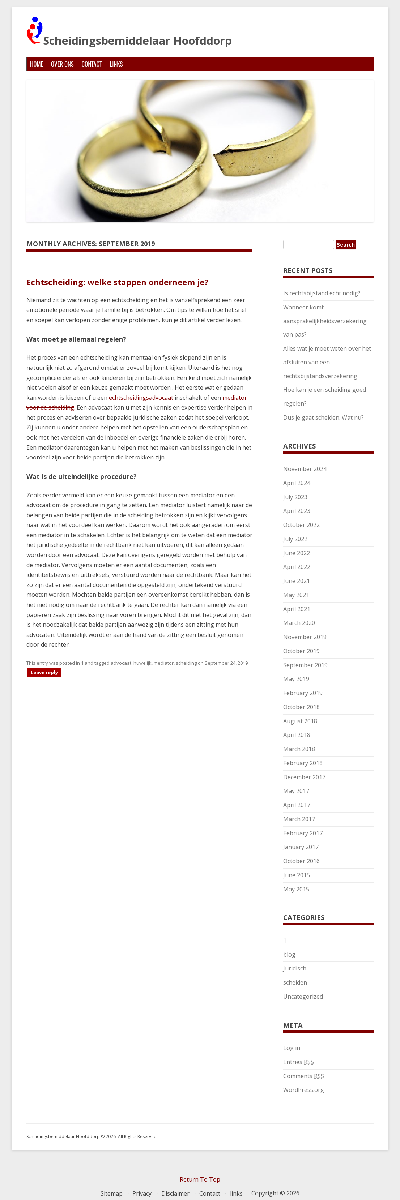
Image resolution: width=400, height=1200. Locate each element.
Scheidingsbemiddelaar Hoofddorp (129, 32)
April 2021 (296, 609)
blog (289, 955)
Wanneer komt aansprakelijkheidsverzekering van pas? (325, 321)
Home (36, 63)
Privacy (142, 1193)
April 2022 (296, 567)
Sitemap (112, 1193)
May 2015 (296, 889)
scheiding (186, 663)
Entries (298, 1062)
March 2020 (299, 623)
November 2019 (305, 637)
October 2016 (301, 861)
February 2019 (303, 693)
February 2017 (303, 833)
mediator (164, 663)
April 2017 (296, 805)
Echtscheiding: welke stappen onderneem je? (117, 282)
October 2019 (301, 651)
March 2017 (299, 819)
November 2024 (305, 469)
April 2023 (296, 511)
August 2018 (300, 721)
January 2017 (301, 847)
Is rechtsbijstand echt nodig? (322, 293)
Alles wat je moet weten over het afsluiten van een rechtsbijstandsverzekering (327, 362)
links (116, 63)
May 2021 (296, 595)
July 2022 (295, 539)
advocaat (121, 663)
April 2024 (296, 483)
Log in (291, 1048)
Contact (91, 63)
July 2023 (295, 497)
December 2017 (304, 777)
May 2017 (296, 791)
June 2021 (296, 581)
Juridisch (294, 968)
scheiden (295, 982)
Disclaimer (175, 1193)
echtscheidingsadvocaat (141, 398)
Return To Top (200, 1179)
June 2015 (296, 875)
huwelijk (142, 663)
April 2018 (296, 735)
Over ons (62, 63)
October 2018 (301, 707)
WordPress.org (303, 1090)
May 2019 (296, 679)
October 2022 (301, 525)
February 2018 (303, 763)
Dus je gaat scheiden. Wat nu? (323, 417)
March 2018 (299, 749)
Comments (303, 1076)
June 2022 (296, 553)
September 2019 (305, 665)
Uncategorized (303, 996)
